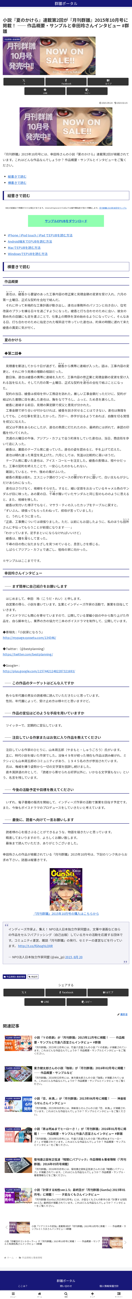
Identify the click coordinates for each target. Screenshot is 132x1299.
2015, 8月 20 (73, 957)
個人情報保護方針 (109, 1288)
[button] (87, 91)
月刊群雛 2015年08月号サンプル (113, 208)
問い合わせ (66, 1288)
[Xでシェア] (24, 82)
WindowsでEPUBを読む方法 (28, 253)
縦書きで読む (17, 176)
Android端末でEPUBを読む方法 (30, 241)
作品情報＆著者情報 (14, 976)
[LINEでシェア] (44, 91)
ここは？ (23, 1288)
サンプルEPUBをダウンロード (66, 221)
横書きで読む (17, 182)
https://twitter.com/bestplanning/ (28, 654)
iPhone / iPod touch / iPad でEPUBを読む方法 (40, 235)
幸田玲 (33, 976)
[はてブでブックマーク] (108, 82)
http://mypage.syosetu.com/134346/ (29, 637)
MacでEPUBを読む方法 (24, 247)
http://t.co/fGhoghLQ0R (35, 946)
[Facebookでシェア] (65, 82)
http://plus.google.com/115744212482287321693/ (39, 671)
